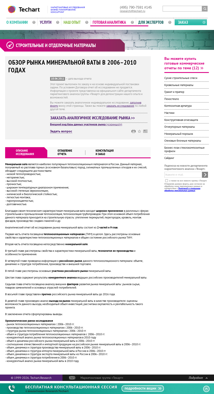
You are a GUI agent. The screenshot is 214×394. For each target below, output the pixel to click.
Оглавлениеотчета (65, 152)
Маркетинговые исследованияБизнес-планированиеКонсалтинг (68, 9)
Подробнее (198, 378)
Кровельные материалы (178, 85)
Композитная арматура (178, 106)
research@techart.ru (132, 11)
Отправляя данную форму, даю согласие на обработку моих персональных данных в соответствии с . (184, 187)
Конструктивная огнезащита (181, 120)
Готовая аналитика (113, 22)
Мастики (169, 113)
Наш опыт (76, 22)
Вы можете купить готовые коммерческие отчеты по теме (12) (184, 63)
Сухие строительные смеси (180, 78)
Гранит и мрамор (174, 92)
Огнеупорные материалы (179, 127)
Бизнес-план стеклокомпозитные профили (184, 149)
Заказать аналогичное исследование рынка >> (92, 118)
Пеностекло (171, 99)
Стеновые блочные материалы (182, 140)
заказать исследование (120, 106)
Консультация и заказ (105, 152)
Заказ (183, 22)
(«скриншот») (86, 124)
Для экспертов (154, 22)
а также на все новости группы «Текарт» (188, 180)
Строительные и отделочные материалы (56, 45)
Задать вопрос (61, 131)
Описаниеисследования (25, 152)
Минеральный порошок (178, 134)
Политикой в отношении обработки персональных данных (182, 189)
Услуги (49, 22)
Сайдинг (169, 158)
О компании (20, 22)
